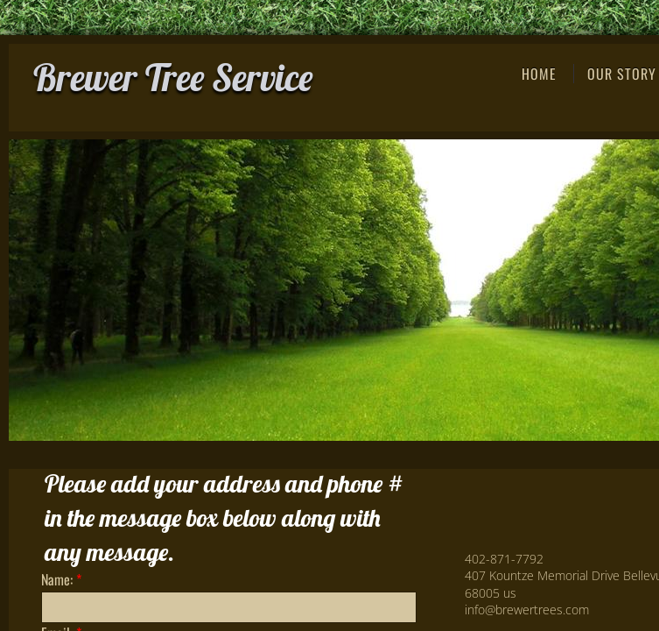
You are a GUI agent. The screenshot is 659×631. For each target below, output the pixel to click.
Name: (61, 579)
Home (539, 73)
